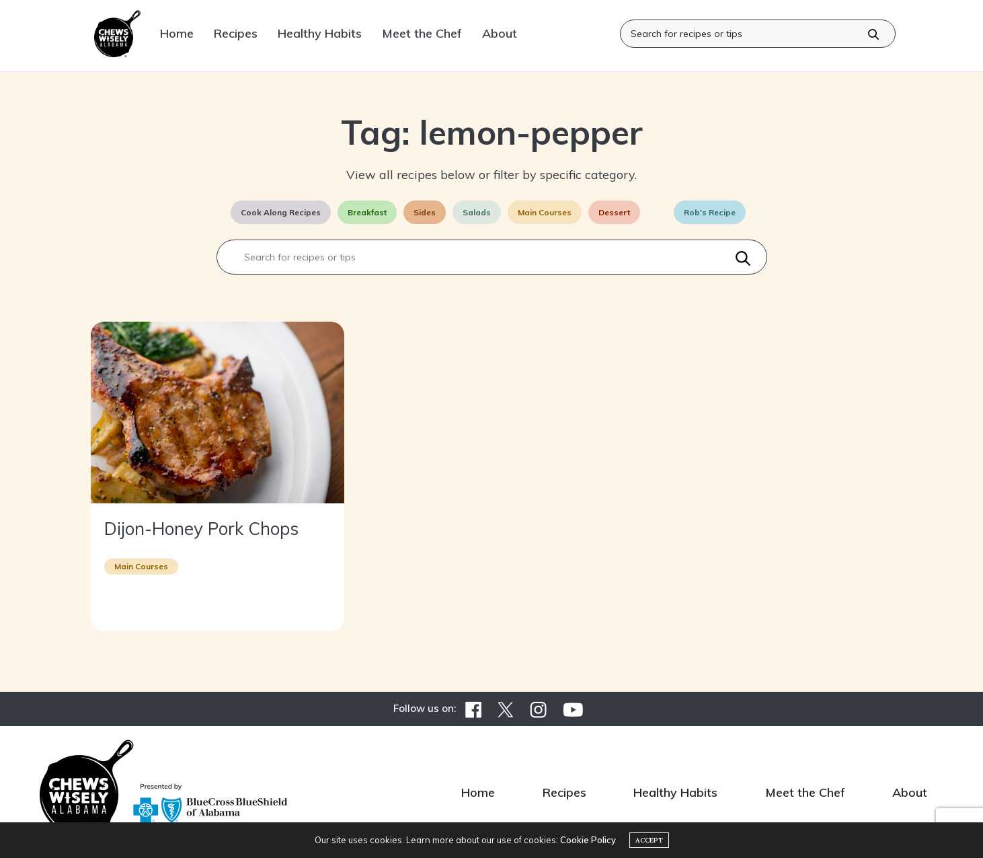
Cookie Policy (588, 839)
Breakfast (367, 212)
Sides (425, 212)
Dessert (614, 212)
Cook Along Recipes (281, 212)
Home (177, 33)
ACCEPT (649, 840)
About (499, 33)
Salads (477, 212)
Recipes (236, 33)
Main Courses (545, 212)
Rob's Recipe (710, 212)
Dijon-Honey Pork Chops (201, 528)
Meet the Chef (422, 33)
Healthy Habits (320, 33)
